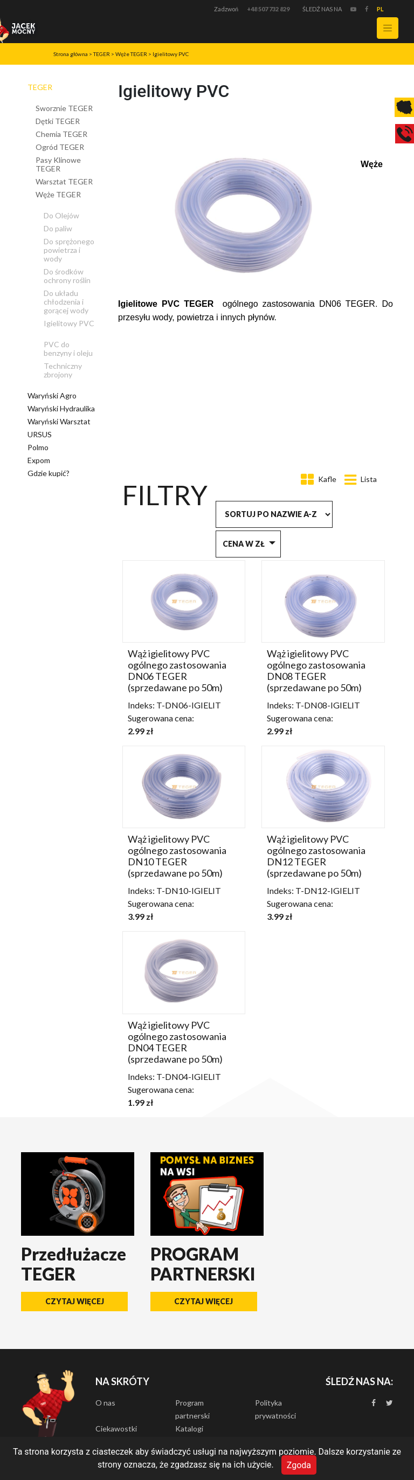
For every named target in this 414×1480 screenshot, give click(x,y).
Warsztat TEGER (64, 181)
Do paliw (58, 228)
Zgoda (299, 1465)
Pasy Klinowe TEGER (58, 164)
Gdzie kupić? (48, 473)
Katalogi (189, 1428)
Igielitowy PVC (171, 54)
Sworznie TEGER (64, 108)
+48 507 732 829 (268, 8)
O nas (105, 1402)
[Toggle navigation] (387, 28)
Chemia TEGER (61, 134)
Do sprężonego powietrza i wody (69, 250)
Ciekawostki (116, 1428)
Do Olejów (61, 215)
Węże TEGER (131, 54)
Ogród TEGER (60, 147)
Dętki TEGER (58, 121)
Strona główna (70, 54)
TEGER (101, 54)
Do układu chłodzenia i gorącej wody (66, 301)
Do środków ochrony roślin (67, 276)
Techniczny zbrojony (63, 370)
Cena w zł (244, 543)
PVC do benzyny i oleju (68, 348)
